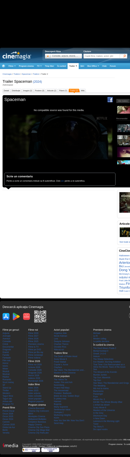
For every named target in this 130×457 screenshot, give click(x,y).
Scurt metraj (8, 382)
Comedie (7, 341)
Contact (42, 446)
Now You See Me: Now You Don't (69, 420)
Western (6, 393)
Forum (113, 66)
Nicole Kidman (60, 336)
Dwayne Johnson (62, 341)
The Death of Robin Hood (65, 356)
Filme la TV (33, 347)
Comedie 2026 (35, 370)
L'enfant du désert (101, 405)
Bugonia (57, 404)
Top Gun (97, 380)
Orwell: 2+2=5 (99, 353)
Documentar (8, 347)
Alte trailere (123, 101)
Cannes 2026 (9, 424)
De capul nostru (100, 429)
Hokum (96, 356)
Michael (96, 333)
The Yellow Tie (60, 379)
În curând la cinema (103, 344)
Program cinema (26, 66)
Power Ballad (60, 362)
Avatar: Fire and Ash (63, 382)
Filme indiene (34, 358)
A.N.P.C (73, 446)
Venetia (6, 433)
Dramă (6, 352)
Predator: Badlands (63, 393)
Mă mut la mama (100, 388)
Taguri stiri (7, 398)
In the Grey (98, 413)
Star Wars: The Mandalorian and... (69, 370)
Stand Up (7, 388)
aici (62, 181)
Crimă (5, 344)
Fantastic (7, 358)
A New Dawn (99, 418)
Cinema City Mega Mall (38, 430)
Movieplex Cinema (36, 416)
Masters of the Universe (65, 373)
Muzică (6, 371)
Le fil (95, 336)
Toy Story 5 (98, 426)
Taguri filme (8, 396)
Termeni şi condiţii (29, 446)
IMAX (30, 413)
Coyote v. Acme (61, 364)
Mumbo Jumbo (100, 375)
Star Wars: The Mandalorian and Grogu (111, 383)
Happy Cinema (35, 424)
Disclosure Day (100, 416)
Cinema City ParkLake (38, 433)
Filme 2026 (33, 338)
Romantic (7, 379)
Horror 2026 (33, 375)
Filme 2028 (33, 333)
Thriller (6, 390)
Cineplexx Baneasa (37, 422)
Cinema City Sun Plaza (38, 427)
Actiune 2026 (34, 367)
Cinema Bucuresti (36, 408)
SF (4, 385)
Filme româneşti (35, 355)
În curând (61, 66)
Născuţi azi (59, 349)
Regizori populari (36, 401)
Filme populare (62, 376)
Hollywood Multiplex (37, 419)
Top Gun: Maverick (101, 377)
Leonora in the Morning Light (106, 421)
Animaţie (7, 336)
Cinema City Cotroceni (38, 411)
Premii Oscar (8, 411)
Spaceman (23, 81)
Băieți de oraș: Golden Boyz (66, 396)
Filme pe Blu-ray (35, 352)
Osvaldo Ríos (60, 347)
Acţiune (6, 333)
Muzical (6, 374)
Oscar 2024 (8, 419)
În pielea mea (60, 398)
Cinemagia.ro (17, 55)
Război (6, 377)
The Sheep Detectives (103, 359)
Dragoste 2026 (35, 373)
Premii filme (9, 407)
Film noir (6, 360)
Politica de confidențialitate (58, 446)
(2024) (37, 81)
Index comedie (35, 396)
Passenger (98, 394)
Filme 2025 (33, 341)
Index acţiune (34, 393)
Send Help (58, 423)
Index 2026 (33, 388)
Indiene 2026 (34, 378)
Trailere (17, 74)
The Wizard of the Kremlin (105, 372)
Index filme (34, 384)
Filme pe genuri (11, 329)
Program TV (8, 404)
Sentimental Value (62, 409)
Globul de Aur (9, 427)
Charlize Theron (61, 344)
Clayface (58, 367)
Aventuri (6, 338)
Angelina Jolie (60, 333)
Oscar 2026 (8, 413)
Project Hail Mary (61, 388)
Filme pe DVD (34, 349)
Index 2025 (33, 390)
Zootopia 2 (59, 412)
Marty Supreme (61, 407)
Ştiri (82, 66)
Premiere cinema (36, 344)
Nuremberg (59, 385)
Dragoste (7, 349)
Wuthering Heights (62, 415)
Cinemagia (7, 74)
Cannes (6, 422)
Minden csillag (99, 338)
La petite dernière (101, 341)
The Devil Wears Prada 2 (104, 348)
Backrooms (98, 391)
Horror (5, 363)
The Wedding (99, 386)
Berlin (5, 430)
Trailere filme (61, 353)
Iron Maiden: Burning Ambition (107, 362)
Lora (56, 338)
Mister (5, 368)
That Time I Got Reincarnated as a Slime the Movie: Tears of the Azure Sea (109, 367)
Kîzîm (56, 418)
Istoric (5, 366)
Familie (6, 355)
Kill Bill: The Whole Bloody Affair (107, 402)
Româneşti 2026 (35, 381)
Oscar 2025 (8, 416)
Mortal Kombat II (100, 351)
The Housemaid (61, 390)
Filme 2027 (33, 336)
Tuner (96, 424)
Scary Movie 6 (60, 359)
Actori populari (34, 398)
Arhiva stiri (7, 401)
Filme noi (33, 329)
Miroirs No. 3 (99, 399)
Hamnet (57, 401)
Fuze (95, 396)
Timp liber (49, 66)
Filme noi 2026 (35, 364)
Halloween (124, 255)
